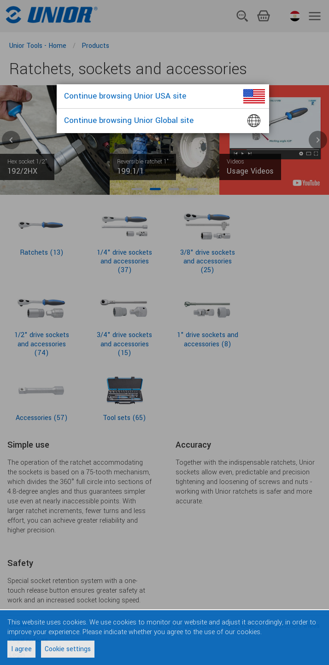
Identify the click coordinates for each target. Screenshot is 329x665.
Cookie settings (68, 649)
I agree (21, 649)
